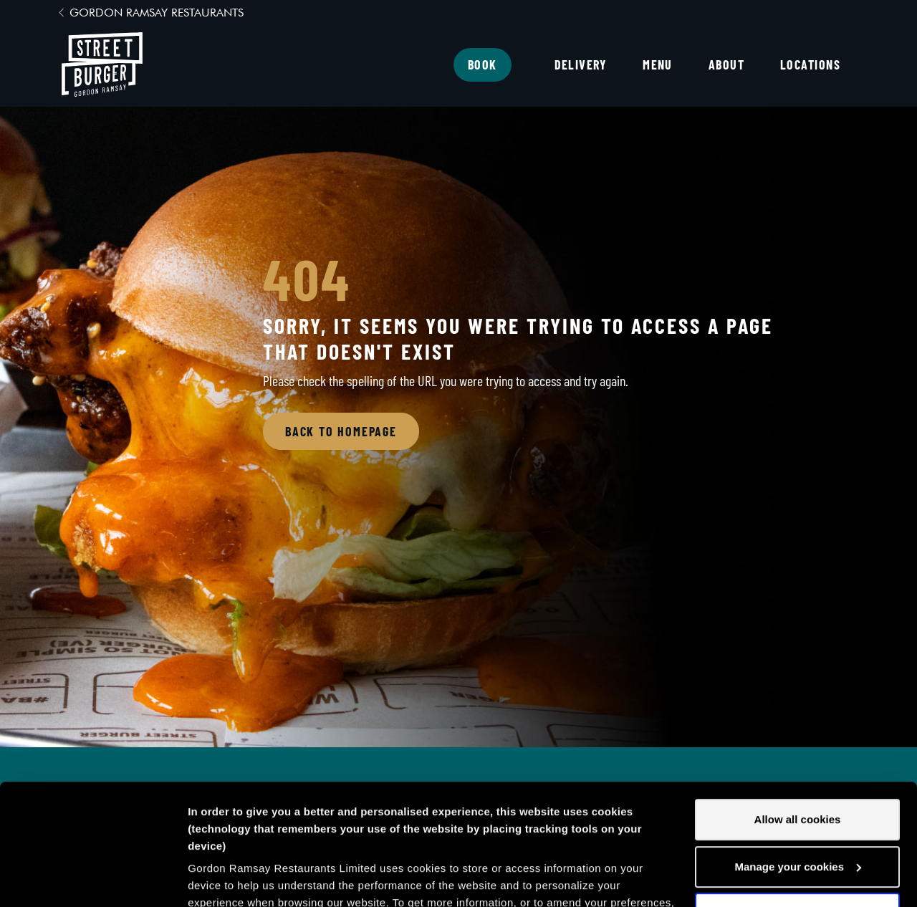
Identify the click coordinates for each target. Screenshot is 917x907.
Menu (658, 64)
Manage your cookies (797, 753)
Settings (209, 879)
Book (482, 64)
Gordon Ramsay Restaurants (156, 12)
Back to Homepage (341, 431)
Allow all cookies (797, 706)
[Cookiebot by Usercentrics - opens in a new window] (92, 879)
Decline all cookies (797, 800)
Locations (810, 64)
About (726, 64)
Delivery (581, 64)
